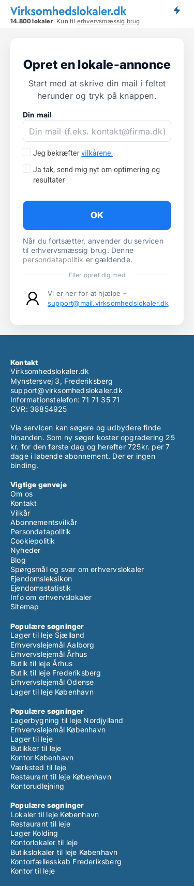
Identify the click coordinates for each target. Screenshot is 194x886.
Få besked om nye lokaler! (176, 10)
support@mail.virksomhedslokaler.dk (108, 303)
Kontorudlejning (37, 786)
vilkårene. (97, 153)
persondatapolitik (53, 259)
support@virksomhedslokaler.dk (66, 390)
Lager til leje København (52, 691)
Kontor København (41, 757)
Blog (18, 559)
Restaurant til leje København (60, 776)
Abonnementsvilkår (43, 522)
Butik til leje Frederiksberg (55, 672)
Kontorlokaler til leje (44, 842)
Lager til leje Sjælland (47, 634)
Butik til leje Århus (41, 663)
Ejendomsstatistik (40, 587)
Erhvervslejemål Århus (48, 654)
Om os (21, 493)
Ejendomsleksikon (41, 578)
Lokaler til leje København (54, 814)
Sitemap (24, 606)
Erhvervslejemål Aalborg (52, 644)
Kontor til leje (32, 870)
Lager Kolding (34, 833)
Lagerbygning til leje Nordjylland (67, 720)
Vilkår (20, 512)
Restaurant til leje (40, 823)
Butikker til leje (35, 748)
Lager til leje (31, 738)
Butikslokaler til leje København (63, 852)
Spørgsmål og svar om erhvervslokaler (77, 569)
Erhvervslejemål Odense (52, 682)
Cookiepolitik (32, 540)
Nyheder (25, 550)
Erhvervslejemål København (58, 729)
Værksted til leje (38, 767)
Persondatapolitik (40, 531)
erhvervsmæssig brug (108, 21)
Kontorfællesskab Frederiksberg (66, 861)
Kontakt (23, 503)
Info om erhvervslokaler (51, 597)
